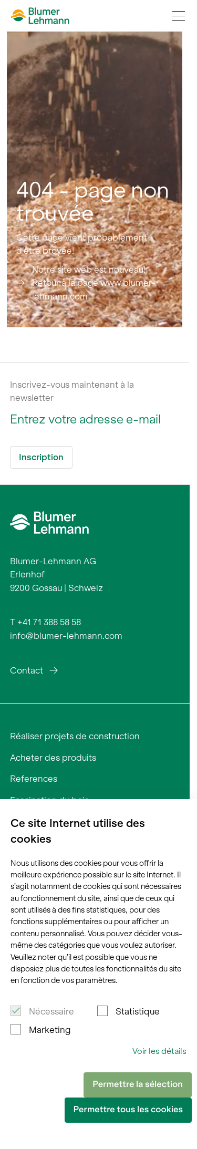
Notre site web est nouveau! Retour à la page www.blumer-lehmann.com (94, 283)
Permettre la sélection (137, 1084)
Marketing (49, 1029)
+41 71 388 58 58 (49, 622)
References (33, 778)
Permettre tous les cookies (128, 1109)
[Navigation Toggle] (178, 16)
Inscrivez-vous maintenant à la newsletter (72, 391)
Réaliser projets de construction (75, 736)
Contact (26, 670)
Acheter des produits (53, 757)
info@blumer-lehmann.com (66, 635)
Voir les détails (159, 1051)
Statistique (138, 1011)
